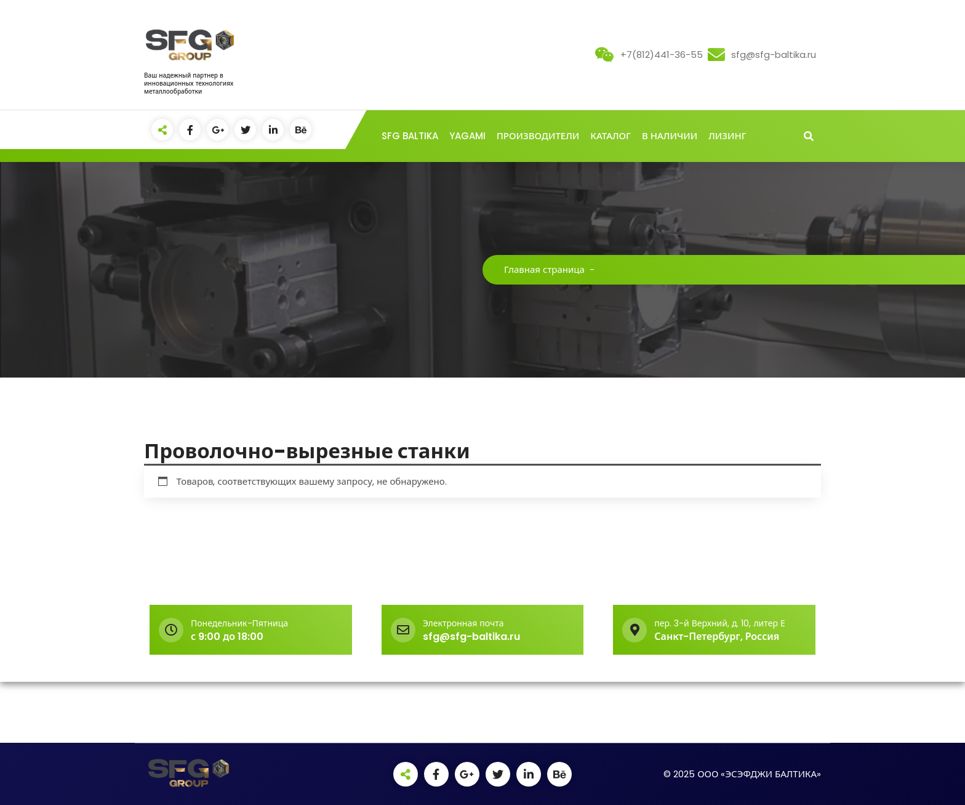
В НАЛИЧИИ (669, 135)
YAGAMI (467, 135)
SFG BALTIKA (410, 135)
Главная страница (544, 269)
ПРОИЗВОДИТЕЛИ (538, 135)
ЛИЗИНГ (727, 135)
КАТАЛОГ (610, 135)
